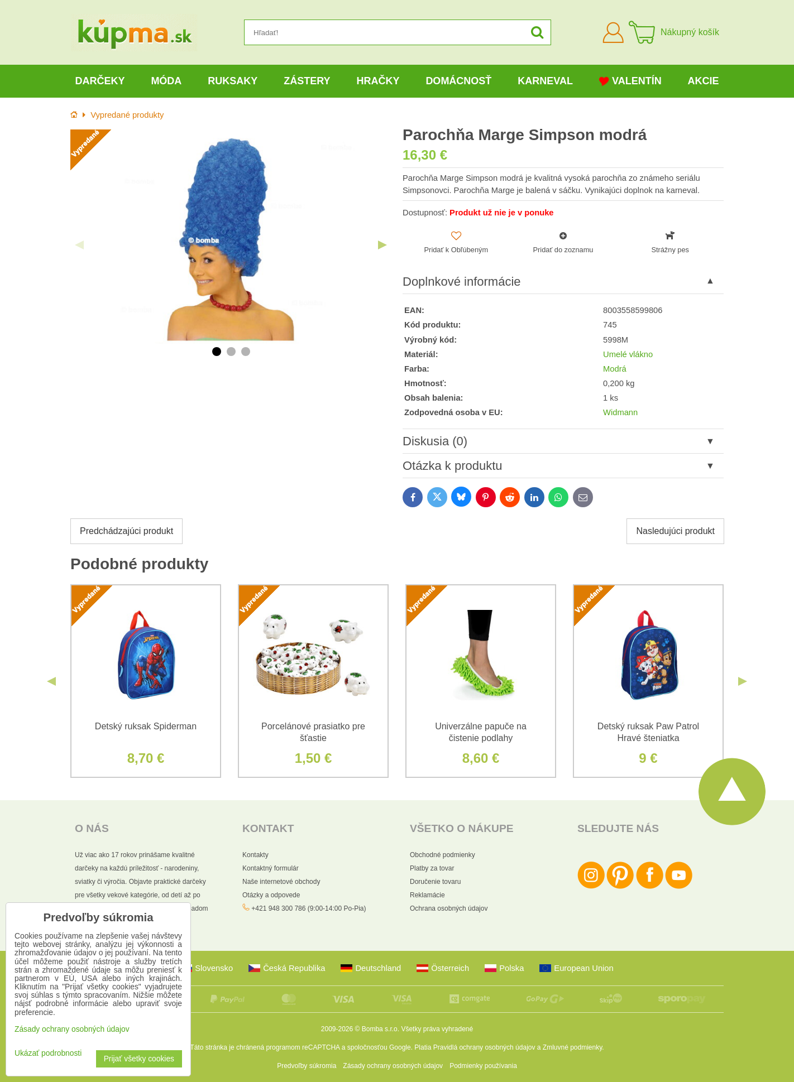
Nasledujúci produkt (675, 531)
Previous (79, 245)
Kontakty (255, 855)
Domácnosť (458, 80)
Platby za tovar (432, 868)
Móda (166, 80)
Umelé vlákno (628, 354)
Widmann (620, 412)
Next (382, 245)
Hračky (377, 80)
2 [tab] (231, 351)
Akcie (703, 80)
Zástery (307, 80)
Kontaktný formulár (270, 868)
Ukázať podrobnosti (48, 1053)
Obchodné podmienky (442, 855)
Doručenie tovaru (435, 882)
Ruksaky (232, 80)
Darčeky (100, 80)
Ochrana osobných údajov (448, 908)
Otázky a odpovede (271, 895)
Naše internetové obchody (281, 882)
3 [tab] (245, 351)
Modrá (614, 368)
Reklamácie (427, 895)
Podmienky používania (483, 1066)
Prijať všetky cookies (139, 1059)
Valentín (630, 81)
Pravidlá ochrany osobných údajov (484, 1047)
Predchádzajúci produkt (126, 531)
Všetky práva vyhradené (437, 1029)
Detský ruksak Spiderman (146, 726)
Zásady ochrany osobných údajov (393, 1066)
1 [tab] (216, 351)
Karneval (545, 80)
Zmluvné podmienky (572, 1047)
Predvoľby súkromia (306, 1066)
